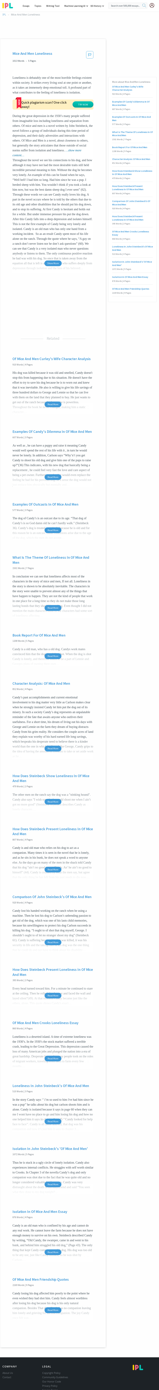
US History (96, 5)
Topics (39, 5)
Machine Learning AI (75, 5)
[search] (144, 6)
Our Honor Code (51, 1363)
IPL (4, 14)
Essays (27, 5)
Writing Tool (54, 5)
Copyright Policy (51, 1354)
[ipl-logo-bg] (8, 5)
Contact (6, 1358)
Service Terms (50, 1371)
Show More (53, 244)
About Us (7, 1354)
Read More (52, 385)
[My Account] (153, 5)
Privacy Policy (50, 1367)
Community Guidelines (55, 1358)
